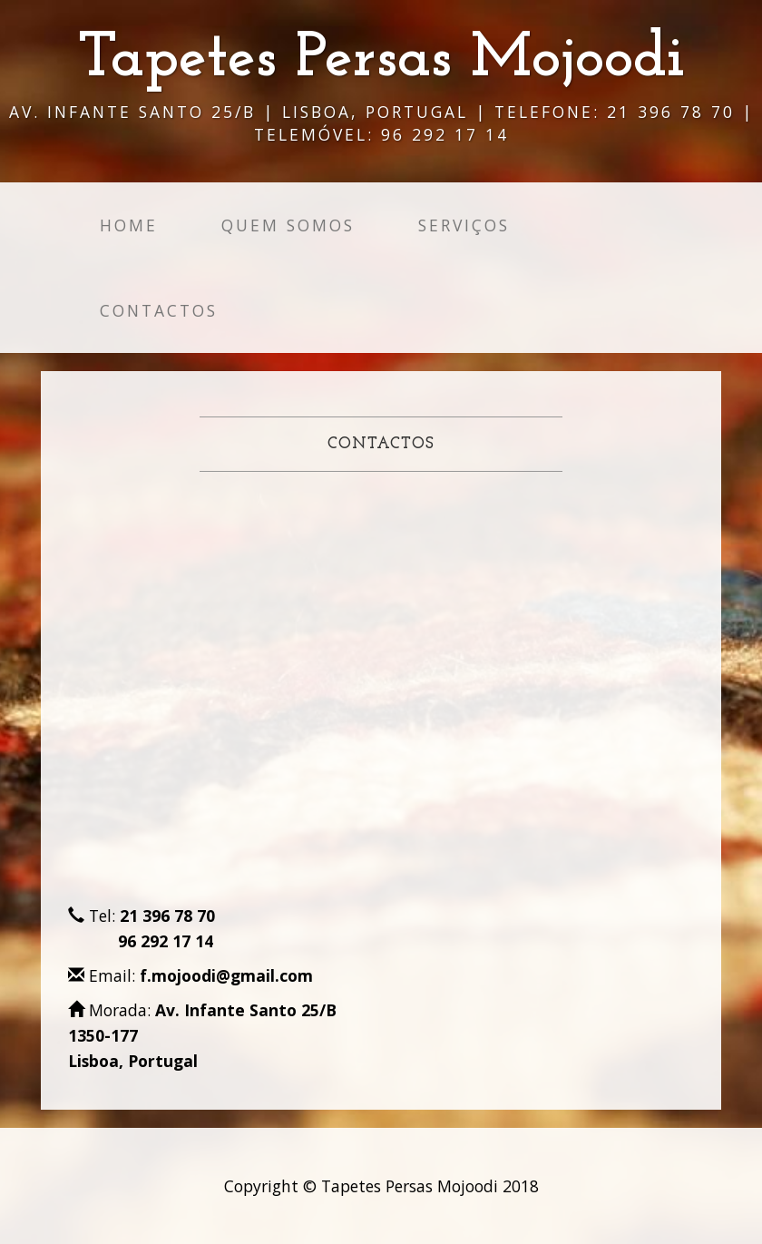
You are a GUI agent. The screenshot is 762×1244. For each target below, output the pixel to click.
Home (129, 225)
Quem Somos (288, 225)
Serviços (464, 225)
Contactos (159, 310)
